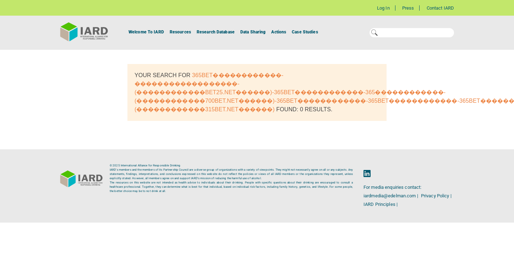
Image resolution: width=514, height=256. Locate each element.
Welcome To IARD (146, 32)
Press (408, 8)
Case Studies (305, 32)
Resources (180, 32)
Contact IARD (440, 8)
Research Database (216, 32)
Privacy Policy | (436, 195)
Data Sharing (253, 32)
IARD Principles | (380, 204)
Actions (278, 32)
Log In (383, 8)
